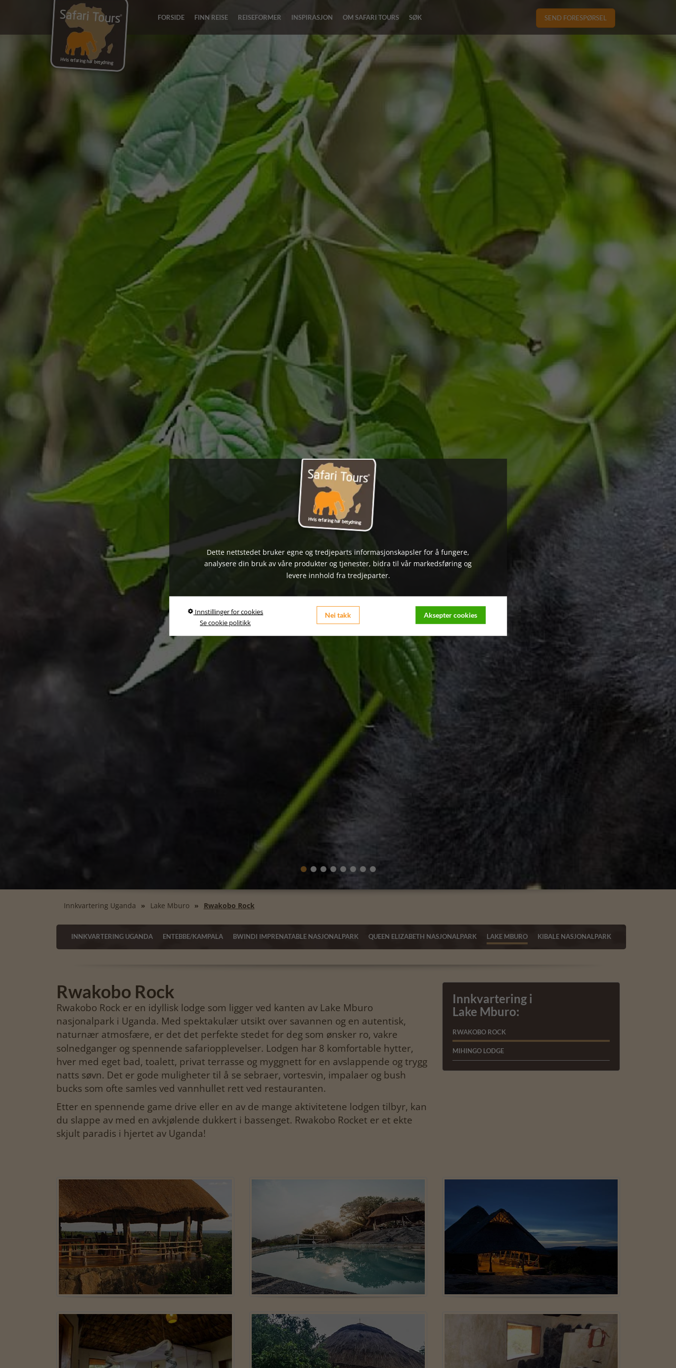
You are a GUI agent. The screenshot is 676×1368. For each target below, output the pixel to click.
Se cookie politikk (225, 622)
